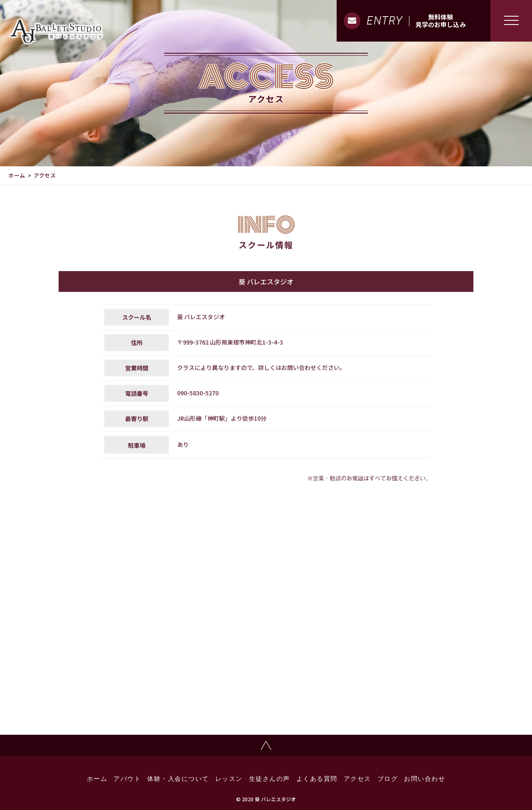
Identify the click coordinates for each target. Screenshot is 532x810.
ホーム (16, 175)
